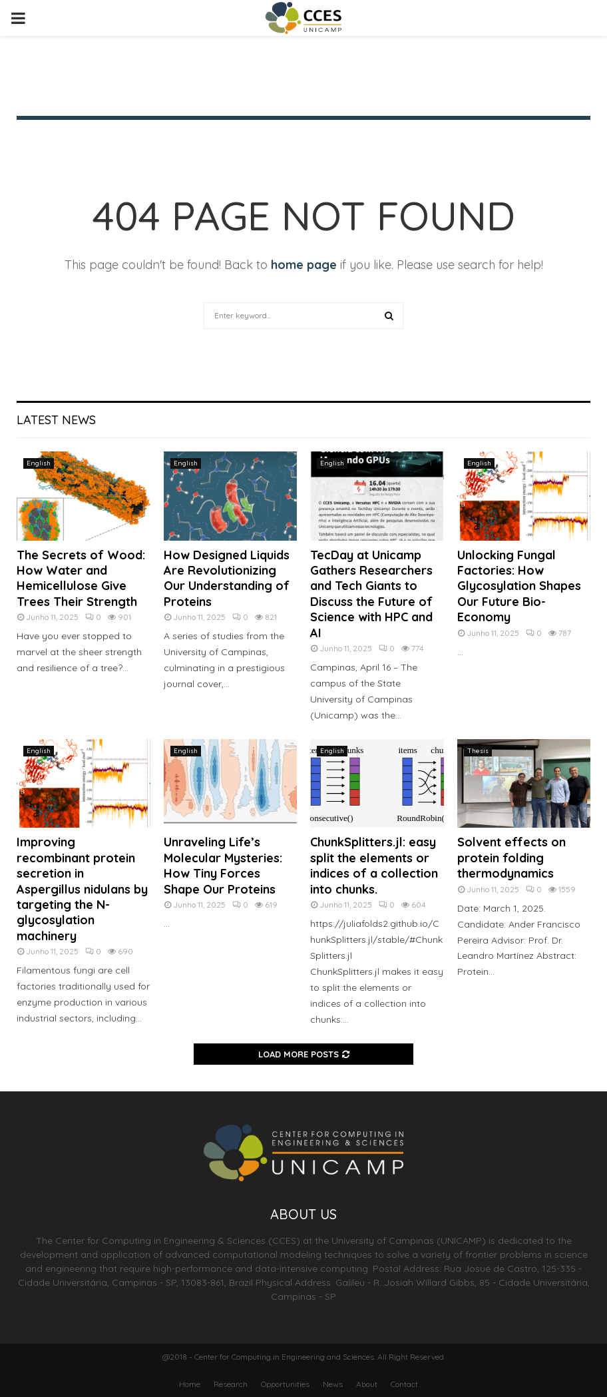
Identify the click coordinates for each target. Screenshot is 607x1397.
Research (231, 1384)
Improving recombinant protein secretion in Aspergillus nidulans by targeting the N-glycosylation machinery (82, 888)
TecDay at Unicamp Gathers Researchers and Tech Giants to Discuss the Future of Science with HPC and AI (371, 594)
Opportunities (285, 1384)
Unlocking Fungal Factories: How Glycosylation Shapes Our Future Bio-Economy (519, 586)
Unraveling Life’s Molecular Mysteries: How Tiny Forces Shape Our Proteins (223, 865)
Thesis (478, 750)
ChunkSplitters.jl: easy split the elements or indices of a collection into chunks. (374, 865)
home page (304, 264)
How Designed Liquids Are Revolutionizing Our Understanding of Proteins (227, 578)
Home (189, 1384)
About (366, 1384)
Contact (404, 1384)
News (333, 1384)
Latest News (56, 419)
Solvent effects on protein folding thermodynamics (511, 857)
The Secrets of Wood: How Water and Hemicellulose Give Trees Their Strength (81, 578)
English (39, 463)
